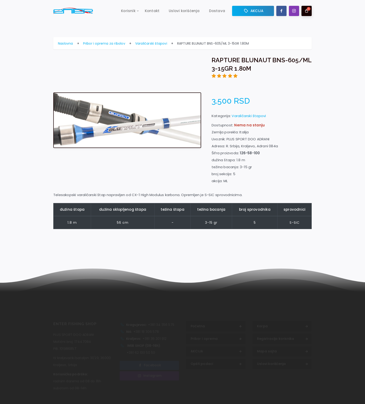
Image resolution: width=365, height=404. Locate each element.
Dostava (217, 10)
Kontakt (152, 10)
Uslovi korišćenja (184, 10)
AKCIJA (253, 10)
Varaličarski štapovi (151, 43)
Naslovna (65, 43)
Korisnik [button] (128, 10)
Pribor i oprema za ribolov (104, 43)
